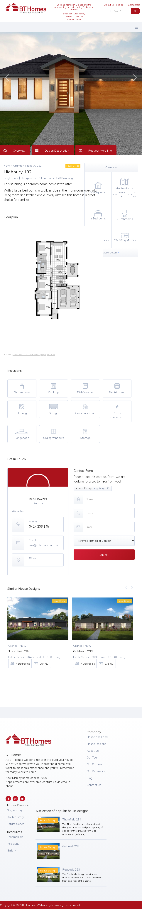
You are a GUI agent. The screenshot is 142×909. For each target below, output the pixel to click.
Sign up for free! (48, 354)
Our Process (95, 764)
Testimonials (15, 837)
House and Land (97, 737)
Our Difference (96, 771)
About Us (109, 4)
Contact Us (134, 4)
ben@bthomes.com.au (43, 545)
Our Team (93, 757)
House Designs (96, 744)
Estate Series (15, 824)
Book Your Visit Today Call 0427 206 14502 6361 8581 (74, 16)
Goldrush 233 (70, 846)
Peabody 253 (71, 869)
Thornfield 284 (71, 819)
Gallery (11, 850)
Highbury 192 (33, 165)
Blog (121, 4)
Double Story (15, 817)
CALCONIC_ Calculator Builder (26, 354)
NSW (7, 165)
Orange (17, 165)
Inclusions (13, 843)
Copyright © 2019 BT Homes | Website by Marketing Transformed (40, 905)
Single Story (15, 810)
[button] (136, 27)
